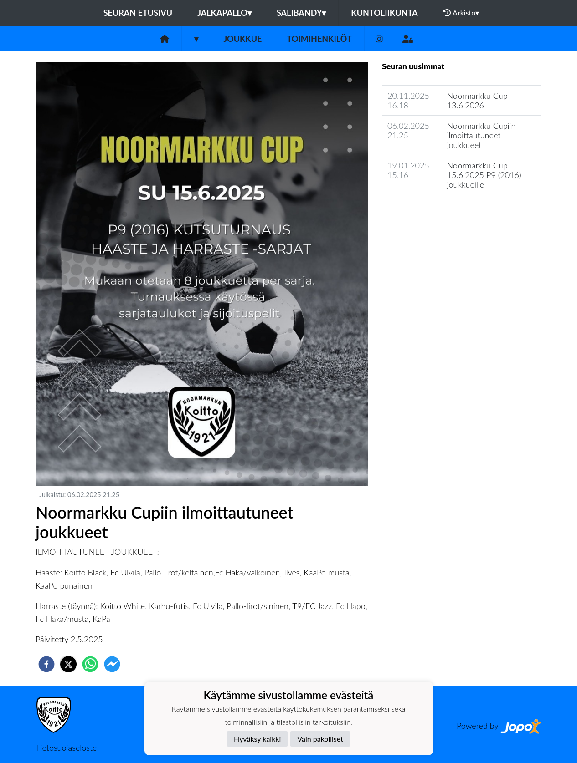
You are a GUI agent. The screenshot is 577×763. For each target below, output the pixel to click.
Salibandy (301, 13)
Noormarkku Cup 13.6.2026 (477, 100)
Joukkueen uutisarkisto (428, 210)
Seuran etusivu (138, 13)
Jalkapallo (224, 13)
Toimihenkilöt (319, 39)
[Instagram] (379, 39)
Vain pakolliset (320, 738)
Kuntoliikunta (384, 13)
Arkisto (461, 12)
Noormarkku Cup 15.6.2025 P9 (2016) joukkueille (484, 174)
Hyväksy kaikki (257, 738)
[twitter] (68, 664)
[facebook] (46, 664)
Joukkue (242, 39)
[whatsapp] (90, 664)
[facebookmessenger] (112, 664)
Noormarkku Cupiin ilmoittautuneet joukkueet (481, 135)
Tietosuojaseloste (66, 748)
